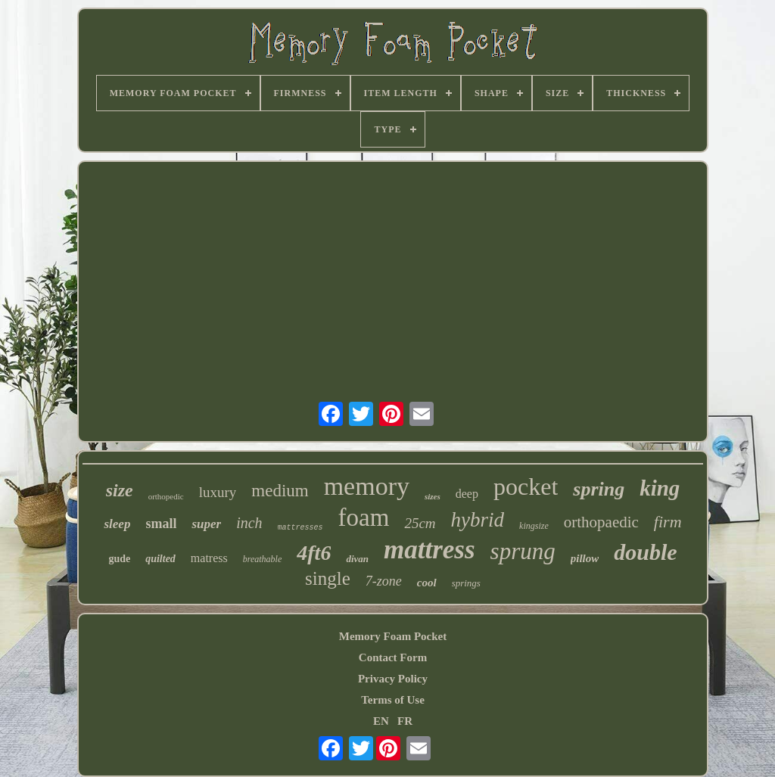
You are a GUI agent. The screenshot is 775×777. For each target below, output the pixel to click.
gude (119, 558)
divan (357, 558)
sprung (523, 551)
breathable (262, 559)
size (119, 490)
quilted (160, 558)
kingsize (534, 526)
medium (279, 490)
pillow (585, 558)
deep (467, 493)
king (660, 488)
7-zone (384, 581)
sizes (432, 496)
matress (209, 558)
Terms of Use (393, 700)
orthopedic (166, 496)
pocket (525, 486)
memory (366, 486)
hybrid (478, 519)
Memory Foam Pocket (393, 636)
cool (427, 583)
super (206, 524)
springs (466, 583)
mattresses (300, 528)
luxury (218, 492)
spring (598, 489)
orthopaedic (601, 522)
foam (364, 517)
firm (668, 521)
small (160, 523)
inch (249, 522)
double (645, 551)
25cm (419, 523)
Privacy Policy (393, 679)
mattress (429, 549)
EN (381, 721)
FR (404, 721)
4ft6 (314, 552)
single (327, 578)
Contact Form (393, 657)
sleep (117, 524)
